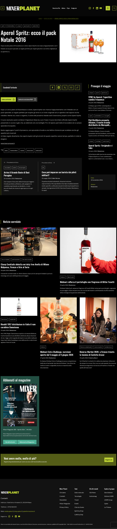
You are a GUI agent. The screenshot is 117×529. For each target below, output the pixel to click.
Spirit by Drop (48, 18)
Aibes (63, 8)
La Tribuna (107, 507)
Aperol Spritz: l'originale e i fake (100, 146)
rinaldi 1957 (13, 319)
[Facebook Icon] (93, 8)
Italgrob (74, 8)
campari (19, 26)
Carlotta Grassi (108, 347)
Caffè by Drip (78, 514)
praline (14, 167)
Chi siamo (63, 492)
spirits (3, 26)
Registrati (108, 460)
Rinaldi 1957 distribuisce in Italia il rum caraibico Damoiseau (18, 326)
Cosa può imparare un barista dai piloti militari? (59, 174)
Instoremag (93, 496)
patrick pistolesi (16, 259)
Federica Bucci (93, 358)
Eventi (76, 503)
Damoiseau (4, 319)
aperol (97, 92)
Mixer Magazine (65, 503)
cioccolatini (7, 167)
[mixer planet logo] (10, 492)
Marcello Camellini (27, 259)
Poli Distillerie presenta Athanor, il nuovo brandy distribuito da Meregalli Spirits (99, 122)
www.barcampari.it (8, 143)
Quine (106, 503)
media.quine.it (8, 511)
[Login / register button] (108, 8)
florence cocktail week (86, 347)
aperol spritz (27, 26)
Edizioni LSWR (108, 496)
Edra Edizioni (108, 492)
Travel (76, 500)
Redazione (19, 178)
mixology (98, 141)
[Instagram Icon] (90, 8)
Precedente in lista (11, 162)
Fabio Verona (56, 178)
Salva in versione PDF (27, 99)
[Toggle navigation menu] (2, 8)
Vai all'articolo (10, 442)
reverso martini (98, 347)
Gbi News (92, 492)
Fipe (68, 8)
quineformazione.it (29, 511)
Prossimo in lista (48, 163)
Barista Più (56, 8)
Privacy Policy (64, 507)
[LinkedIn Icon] (97, 8)
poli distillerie (98, 115)
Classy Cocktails (5, 259)
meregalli (106, 115)
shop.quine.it (18, 511)
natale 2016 (35, 26)
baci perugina (22, 167)
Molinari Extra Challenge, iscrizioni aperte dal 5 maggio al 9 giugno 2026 (56, 353)
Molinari (63, 277)
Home (40, 18)
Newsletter (63, 500)
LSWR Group (108, 500)
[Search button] (114, 8)
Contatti (62, 496)
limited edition (10, 26)
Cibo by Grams (79, 507)
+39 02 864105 (12, 507)
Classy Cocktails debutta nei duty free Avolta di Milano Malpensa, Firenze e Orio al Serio (25, 266)
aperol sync (104, 92)
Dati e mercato (79, 492)
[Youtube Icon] (101, 8)
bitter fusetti (71, 277)
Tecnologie (77, 496)
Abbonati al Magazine (27, 442)
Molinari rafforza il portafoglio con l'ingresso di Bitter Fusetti (87, 282)
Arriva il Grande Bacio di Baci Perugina (16, 174)
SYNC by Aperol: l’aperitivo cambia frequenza (100, 98)
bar (43, 167)
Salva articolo (8, 99)
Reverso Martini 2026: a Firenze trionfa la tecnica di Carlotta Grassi (97, 353)
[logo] (23, 8)
